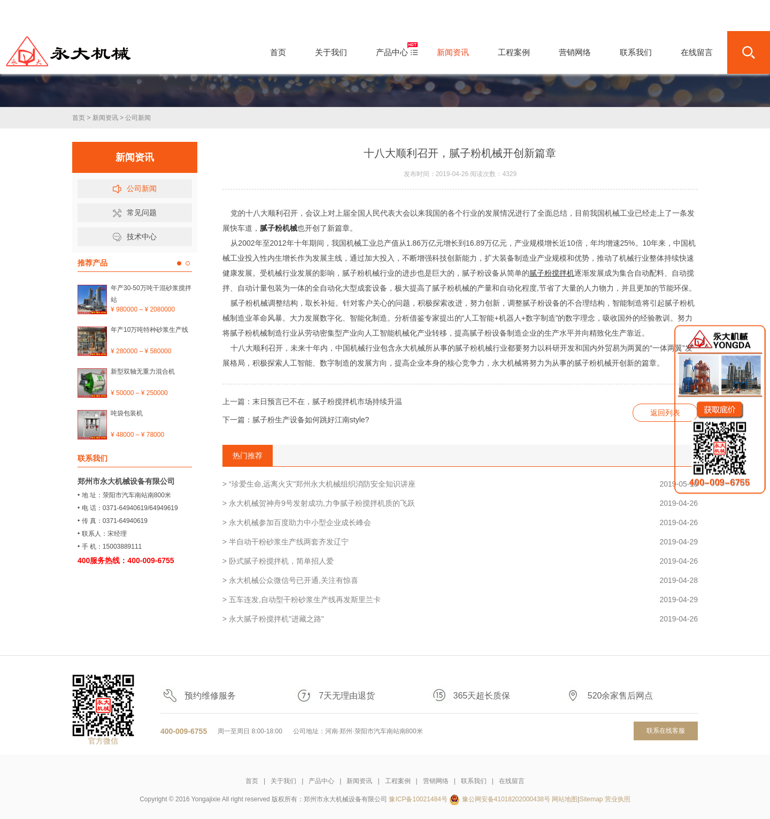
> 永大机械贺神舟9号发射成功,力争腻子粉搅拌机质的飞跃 (460, 503)
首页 (78, 118)
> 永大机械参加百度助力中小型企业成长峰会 (460, 522)
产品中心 (321, 781)
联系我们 (474, 781)
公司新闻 (138, 118)
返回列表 (665, 412)
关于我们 (283, 781)
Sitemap (591, 799)
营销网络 (436, 781)
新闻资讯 (105, 118)
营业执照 (617, 799)
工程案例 (398, 781)
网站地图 (565, 799)
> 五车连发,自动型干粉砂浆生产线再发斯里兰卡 (460, 599)
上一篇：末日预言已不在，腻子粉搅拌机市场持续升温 (312, 401)
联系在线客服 (665, 730)
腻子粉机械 (278, 228)
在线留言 (512, 781)
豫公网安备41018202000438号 (506, 799)
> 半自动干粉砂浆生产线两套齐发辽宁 (460, 541)
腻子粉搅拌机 (551, 273)
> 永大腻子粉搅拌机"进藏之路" (460, 618)
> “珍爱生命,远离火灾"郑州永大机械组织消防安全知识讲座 (460, 483)
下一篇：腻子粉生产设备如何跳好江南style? (295, 419)
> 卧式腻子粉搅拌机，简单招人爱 (460, 560)
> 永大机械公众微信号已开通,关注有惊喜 (460, 580)
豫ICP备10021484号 (418, 799)
